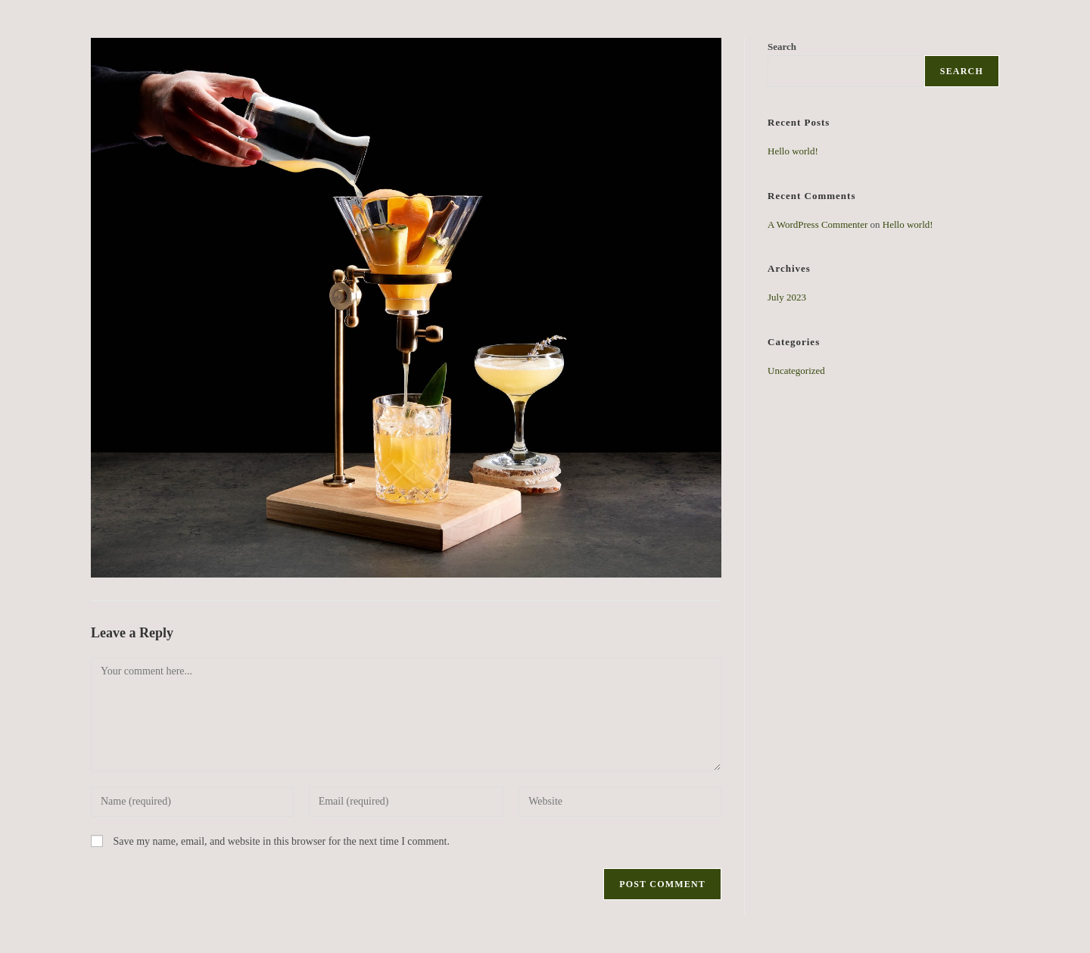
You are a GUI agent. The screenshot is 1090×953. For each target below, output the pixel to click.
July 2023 (787, 297)
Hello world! (793, 151)
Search (961, 71)
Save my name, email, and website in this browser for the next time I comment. (282, 841)
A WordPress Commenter (817, 224)
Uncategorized (796, 370)
